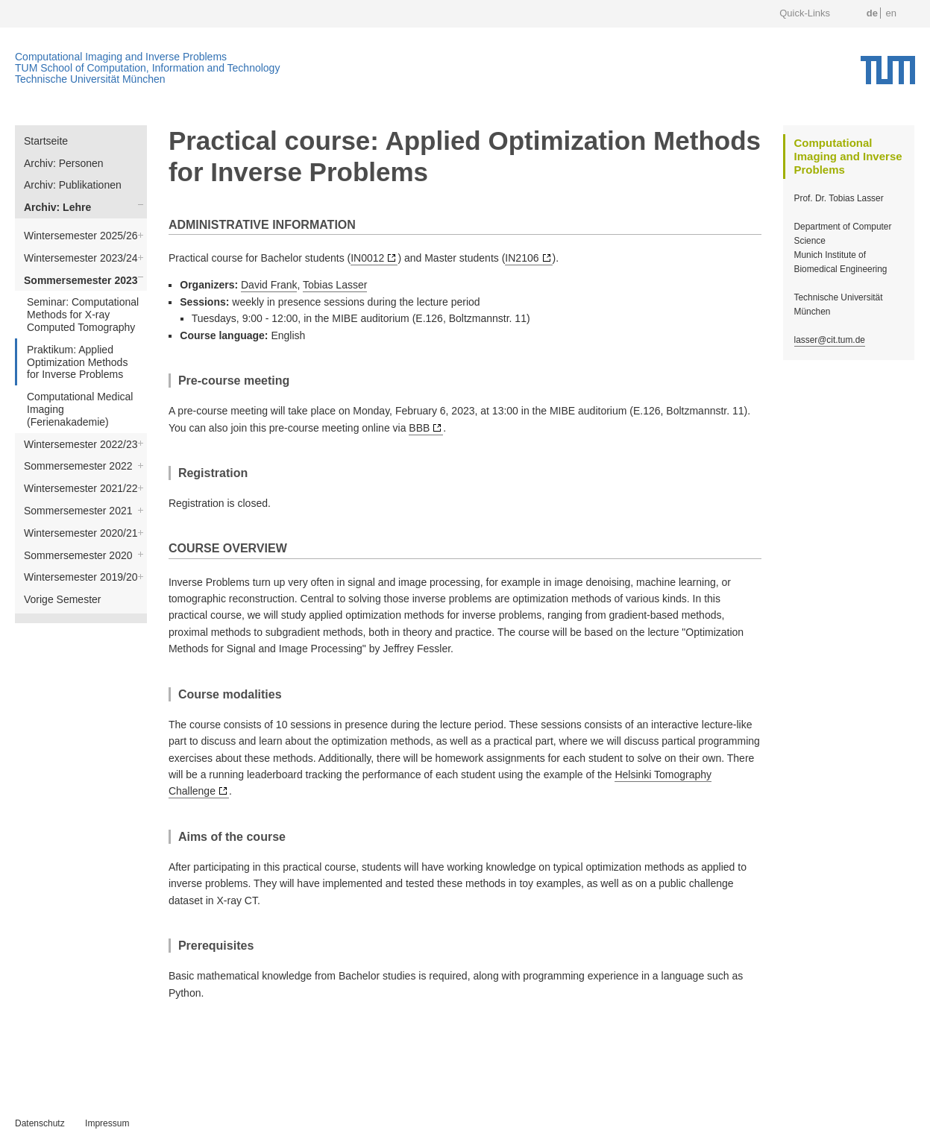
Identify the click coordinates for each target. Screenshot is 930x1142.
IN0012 (367, 258)
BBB (419, 428)
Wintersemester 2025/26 (81, 236)
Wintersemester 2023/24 (81, 258)
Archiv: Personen (64, 163)
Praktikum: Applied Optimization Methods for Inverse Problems (77, 362)
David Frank (269, 285)
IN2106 (521, 258)
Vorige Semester (62, 599)
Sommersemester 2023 (81, 280)
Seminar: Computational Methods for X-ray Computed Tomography (83, 314)
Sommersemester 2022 (78, 466)
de (872, 13)
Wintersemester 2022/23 (81, 444)
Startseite (46, 141)
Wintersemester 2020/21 (81, 533)
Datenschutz (40, 1123)
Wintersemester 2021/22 (81, 488)
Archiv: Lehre (57, 207)
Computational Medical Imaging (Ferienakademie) (80, 409)
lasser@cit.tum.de (829, 340)
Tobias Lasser (335, 285)
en (891, 13)
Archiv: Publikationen (73, 185)
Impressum (107, 1123)
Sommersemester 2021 (78, 511)
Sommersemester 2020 (78, 555)
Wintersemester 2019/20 (81, 577)
